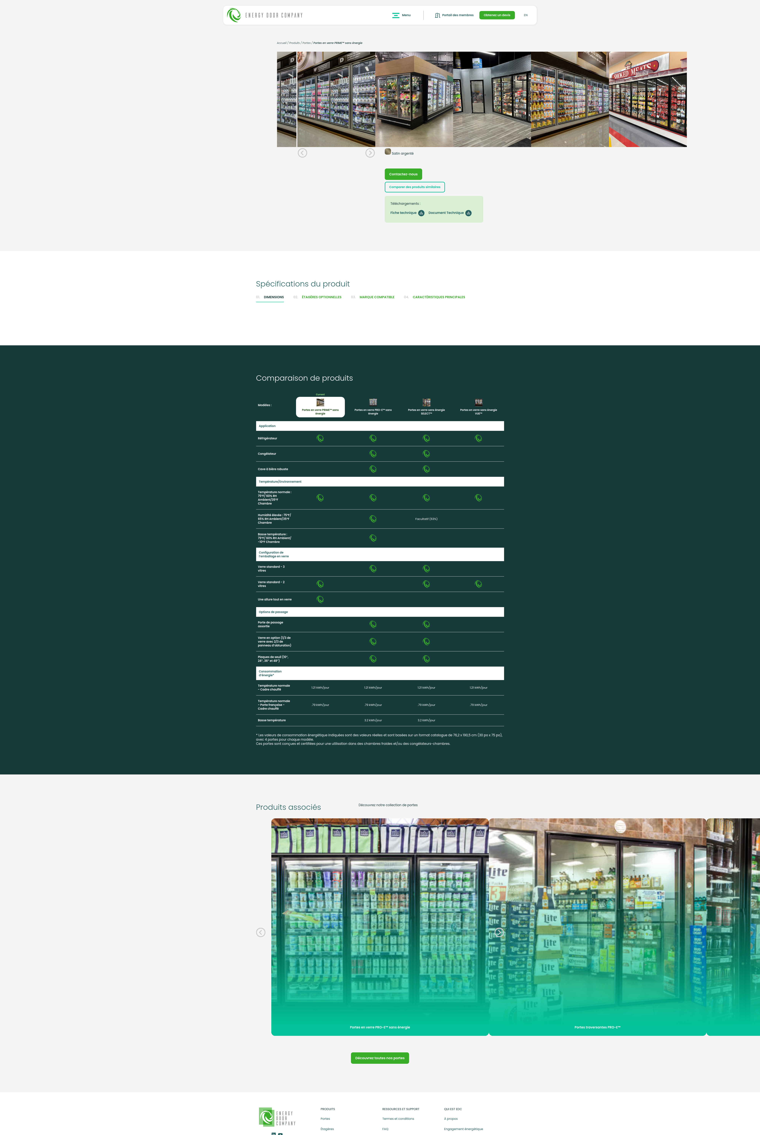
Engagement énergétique (463, 1132)
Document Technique (449, 216)
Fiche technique (406, 216)
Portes (306, 43)
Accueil (282, 43)
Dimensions (270, 300)
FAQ (385, 1132)
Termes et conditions (398, 1122)
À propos (451, 1122)
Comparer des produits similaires (419, 189)
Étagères (327, 1132)
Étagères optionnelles (317, 300)
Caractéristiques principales (434, 300)
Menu (398, 15)
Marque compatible (372, 300)
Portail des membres (452, 15)
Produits (294, 43)
